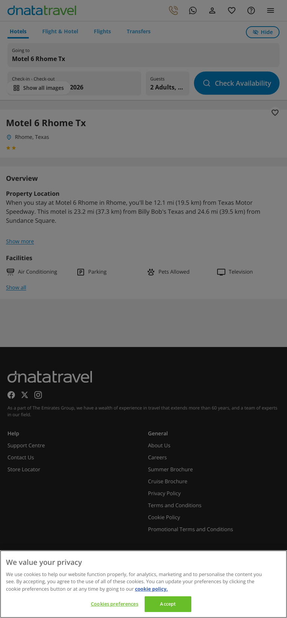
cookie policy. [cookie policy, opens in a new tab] (151, 588)
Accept (168, 603)
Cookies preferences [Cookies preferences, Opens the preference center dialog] (114, 603)
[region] (143, 584)
